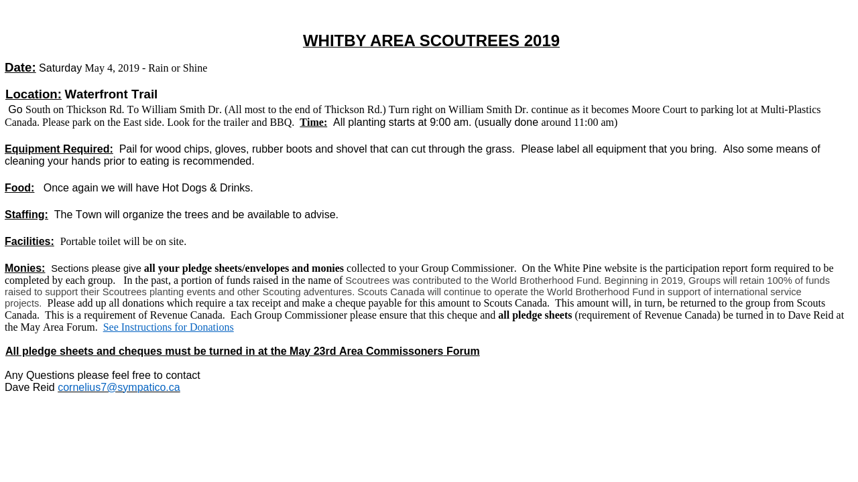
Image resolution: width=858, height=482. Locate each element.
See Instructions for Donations (168, 327)
